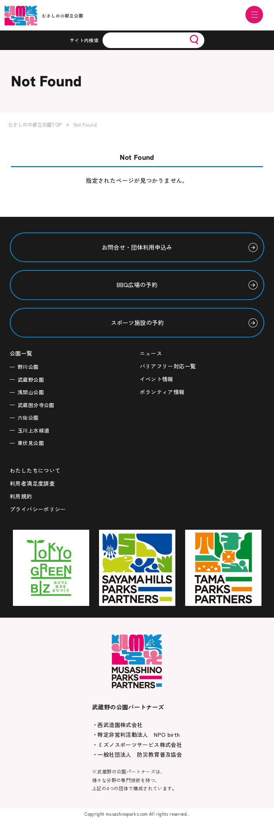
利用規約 (21, 496)
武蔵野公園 (31, 379)
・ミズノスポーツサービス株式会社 (137, 745)
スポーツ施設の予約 (137, 322)
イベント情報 (156, 379)
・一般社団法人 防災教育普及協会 (137, 754)
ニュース (151, 353)
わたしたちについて (35, 470)
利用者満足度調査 (32, 483)
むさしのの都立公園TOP (35, 124)
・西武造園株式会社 (117, 725)
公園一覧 (21, 353)
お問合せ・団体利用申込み (137, 247)
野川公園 (28, 366)
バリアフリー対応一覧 (168, 366)
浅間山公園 (31, 392)
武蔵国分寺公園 (36, 405)
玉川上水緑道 (33, 430)
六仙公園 (28, 417)
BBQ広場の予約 (137, 284)
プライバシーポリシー (38, 509)
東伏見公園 (31, 443)
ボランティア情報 (162, 392)
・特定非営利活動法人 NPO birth (136, 734)
